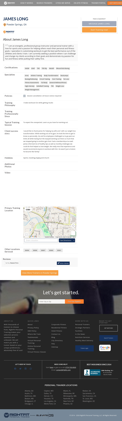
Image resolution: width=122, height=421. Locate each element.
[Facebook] (15, 368)
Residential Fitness (59, 328)
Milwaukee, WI (68, 393)
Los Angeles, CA (50, 401)
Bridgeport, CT (30, 401)
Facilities (78, 331)
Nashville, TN (68, 398)
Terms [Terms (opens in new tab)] (74, 237)
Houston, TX (48, 398)
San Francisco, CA (89, 396)
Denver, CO (48, 396)
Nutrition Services (82, 337)
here (51, 367)
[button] (49, 220)
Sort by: (12, 263)
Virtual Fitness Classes (37, 352)
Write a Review (63, 263)
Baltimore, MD (30, 396)
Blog (53, 337)
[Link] (9, 3)
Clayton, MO (48, 391)
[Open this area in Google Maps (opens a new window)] (33, 236)
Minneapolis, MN (69, 396)
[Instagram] (30, 368)
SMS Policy (32, 331)
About (30, 324)
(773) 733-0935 (70, 367)
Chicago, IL (29, 404)
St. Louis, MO (88, 398)
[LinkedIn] (25, 368)
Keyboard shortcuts (49, 237)
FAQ (53, 344)
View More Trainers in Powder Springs (39, 272)
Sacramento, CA (89, 393)
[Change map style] (28, 210)
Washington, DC (89, 401)
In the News (80, 334)
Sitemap (54, 347)
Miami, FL (67, 391)
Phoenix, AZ (67, 404)
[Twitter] (20, 368)
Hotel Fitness (56, 331)
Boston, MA (29, 398)
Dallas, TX (47, 393)
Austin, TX (28, 393)
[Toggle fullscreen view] (26, 235)
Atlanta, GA (29, 391)
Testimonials (33, 337)
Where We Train (34, 334)
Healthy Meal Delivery (84, 340)
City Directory (57, 340)
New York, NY (68, 401)
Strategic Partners (82, 328)
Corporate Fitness (58, 324)
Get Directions (65, 240)
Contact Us (55, 334)
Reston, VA (87, 391)
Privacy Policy (33, 328)
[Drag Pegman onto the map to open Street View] (73, 233)
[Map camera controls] (73, 226)
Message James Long (99, 23)
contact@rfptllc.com (63, 370)
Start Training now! (99, 29)
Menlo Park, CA (50, 404)
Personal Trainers (82, 324)
